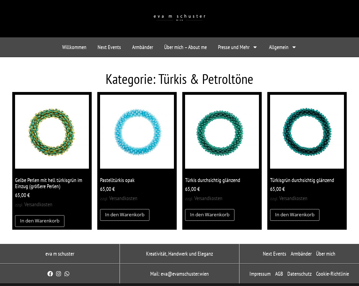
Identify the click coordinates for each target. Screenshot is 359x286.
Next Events (109, 47)
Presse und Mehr (238, 47)
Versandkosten (38, 204)
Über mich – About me (185, 47)
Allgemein (283, 47)
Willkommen (74, 47)
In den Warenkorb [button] (39, 220)
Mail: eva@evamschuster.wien (179, 273)
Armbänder (142, 47)
